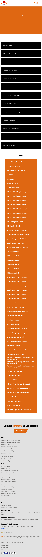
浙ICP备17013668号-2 (9, 532)
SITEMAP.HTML (4, 547)
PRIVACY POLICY (5, 545)
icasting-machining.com (8, 536)
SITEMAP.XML (4, 549)
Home (19, 16)
